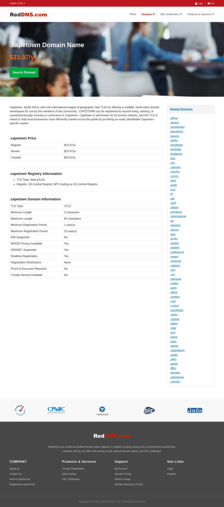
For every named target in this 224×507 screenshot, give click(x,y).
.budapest (176, 153)
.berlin (174, 140)
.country (175, 171)
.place (173, 292)
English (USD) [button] (17, 3)
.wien (173, 359)
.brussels (175, 149)
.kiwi (172, 234)
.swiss (174, 314)
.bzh (172, 158)
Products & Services (200, 14)
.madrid (174, 247)
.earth (173, 185)
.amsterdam (177, 126)
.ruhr (173, 301)
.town (173, 341)
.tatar (173, 328)
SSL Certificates (171, 14)
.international (178, 216)
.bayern (174, 136)
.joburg (174, 229)
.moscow (175, 261)
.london (174, 243)
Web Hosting (69, 473)
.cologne (175, 167)
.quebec (175, 296)
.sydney (175, 319)
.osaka (174, 283)
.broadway (176, 144)
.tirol (172, 332)
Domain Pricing (123, 473)
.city (172, 162)
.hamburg (176, 211)
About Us (15, 468)
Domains (148, 14)
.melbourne (177, 252)
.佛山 (173, 368)
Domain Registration (73, 468)
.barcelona (176, 131)
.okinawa (175, 278)
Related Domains (181, 109)
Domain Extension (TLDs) (129, 484)
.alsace (174, 122)
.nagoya (175, 265)
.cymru (174, 176)
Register (171, 473)
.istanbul (175, 225)
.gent (173, 202)
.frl (171, 194)
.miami (174, 256)
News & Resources (20, 479)
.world (173, 363)
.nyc (172, 274)
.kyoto (173, 238)
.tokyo (173, 336)
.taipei (173, 323)
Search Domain (24, 72)
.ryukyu (174, 305)
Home (133, 14)
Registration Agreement (22, 484)
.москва (175, 372)
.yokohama (177, 377)
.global (174, 207)
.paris (173, 287)
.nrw (172, 269)
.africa (174, 118)
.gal (172, 198)
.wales (174, 354)
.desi (173, 180)
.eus (172, 189)
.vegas (174, 345)
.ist (171, 220)
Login (199, 3)
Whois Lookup (122, 479)
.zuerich (175, 381)
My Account (121, 468)
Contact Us (16, 473)
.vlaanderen (177, 350)
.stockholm (176, 310)
